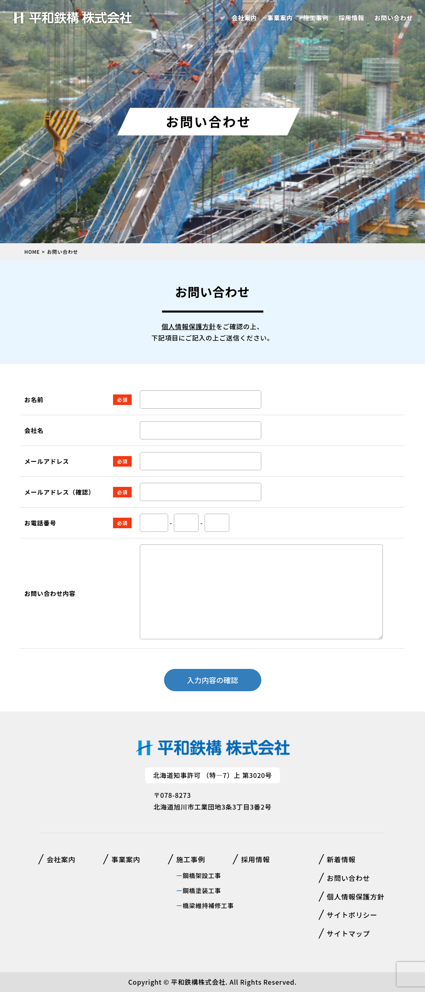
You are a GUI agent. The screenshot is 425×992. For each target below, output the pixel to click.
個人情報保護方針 (188, 326)
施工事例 (316, 17)
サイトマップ (348, 933)
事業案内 (280, 17)
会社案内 (244, 17)
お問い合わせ (393, 17)
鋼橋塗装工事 (202, 890)
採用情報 (351, 17)
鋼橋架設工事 (202, 875)
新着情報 (341, 859)
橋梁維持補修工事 (208, 905)
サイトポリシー (352, 915)
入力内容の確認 (212, 680)
